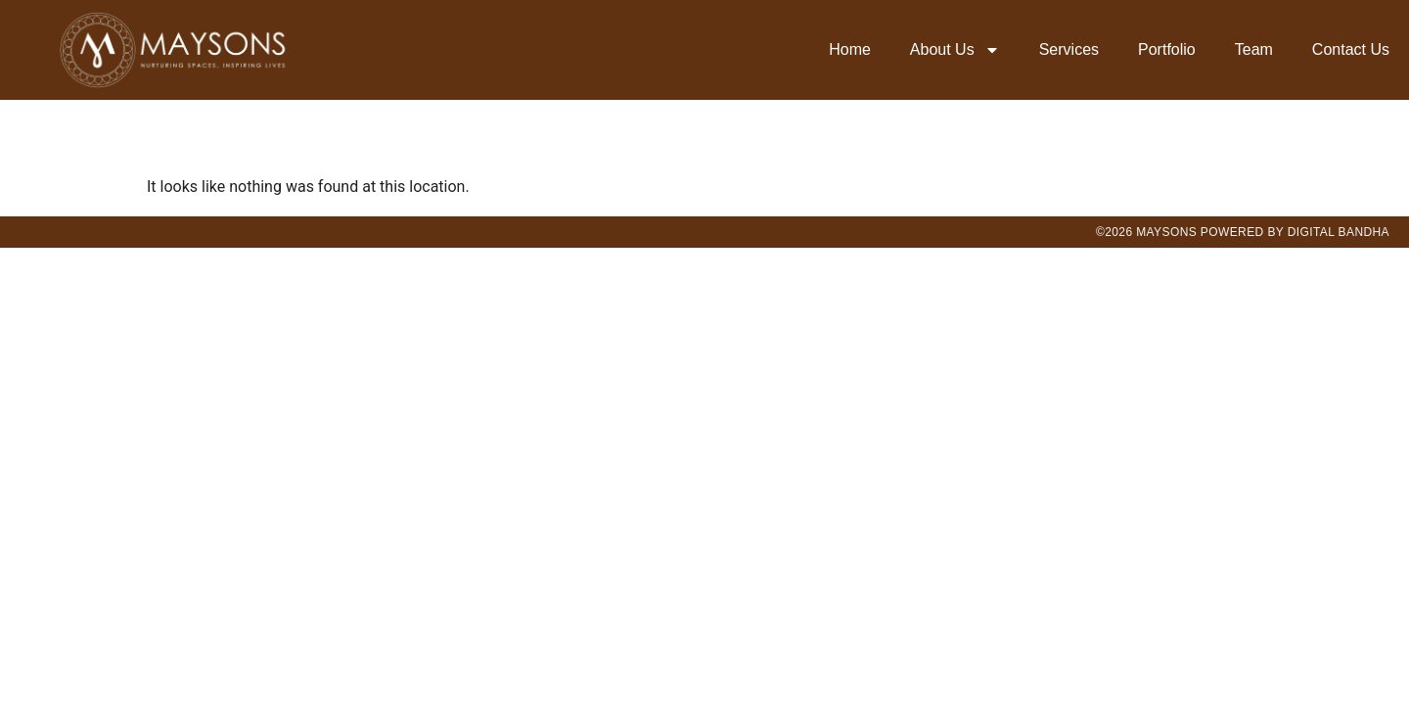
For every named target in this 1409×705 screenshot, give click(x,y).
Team (1254, 49)
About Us (955, 50)
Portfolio (1167, 49)
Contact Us (1350, 49)
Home (850, 49)
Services (1069, 49)
